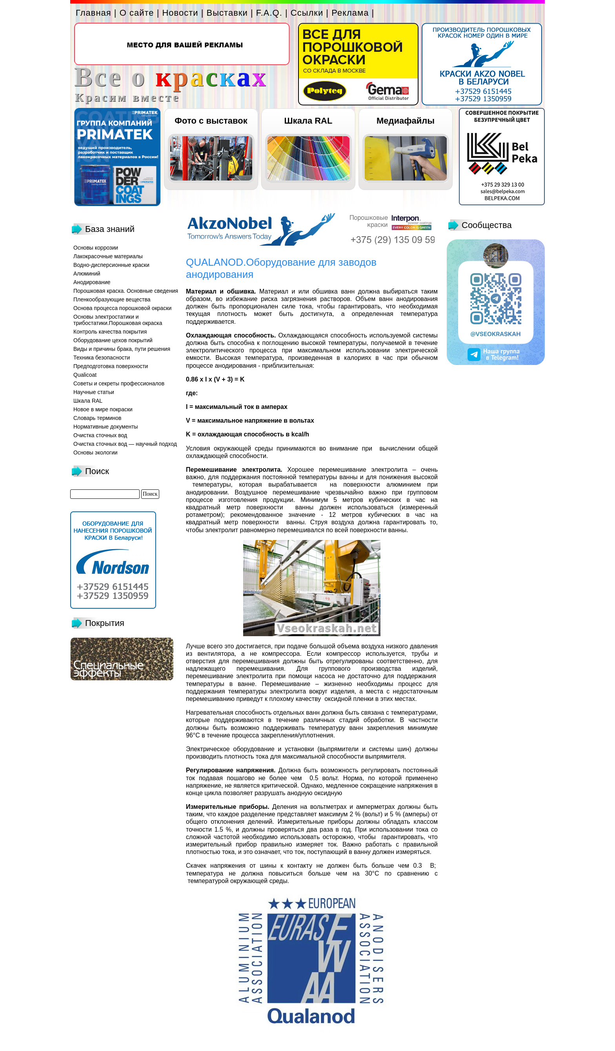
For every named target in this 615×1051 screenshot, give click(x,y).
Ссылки (307, 13)
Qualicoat (84, 375)
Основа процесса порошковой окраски (122, 308)
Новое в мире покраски (103, 409)
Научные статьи (93, 392)
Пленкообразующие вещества (112, 299)
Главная (93, 13)
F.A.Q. (269, 13)
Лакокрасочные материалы (108, 256)
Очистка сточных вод (100, 435)
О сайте (137, 13)
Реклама (350, 13)
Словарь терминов (97, 418)
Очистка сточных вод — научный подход (125, 444)
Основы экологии (95, 452)
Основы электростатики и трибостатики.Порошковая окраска (117, 320)
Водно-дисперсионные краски (111, 265)
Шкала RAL (308, 121)
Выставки (227, 13)
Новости (180, 13)
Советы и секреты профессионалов (118, 383)
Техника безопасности (101, 357)
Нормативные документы (105, 426)
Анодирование (92, 282)
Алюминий (86, 273)
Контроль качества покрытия (110, 331)
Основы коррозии (95, 248)
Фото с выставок (211, 121)
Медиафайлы (406, 121)
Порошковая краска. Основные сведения (125, 291)
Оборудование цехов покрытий (113, 340)
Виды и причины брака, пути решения (121, 349)
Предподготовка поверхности (110, 366)
